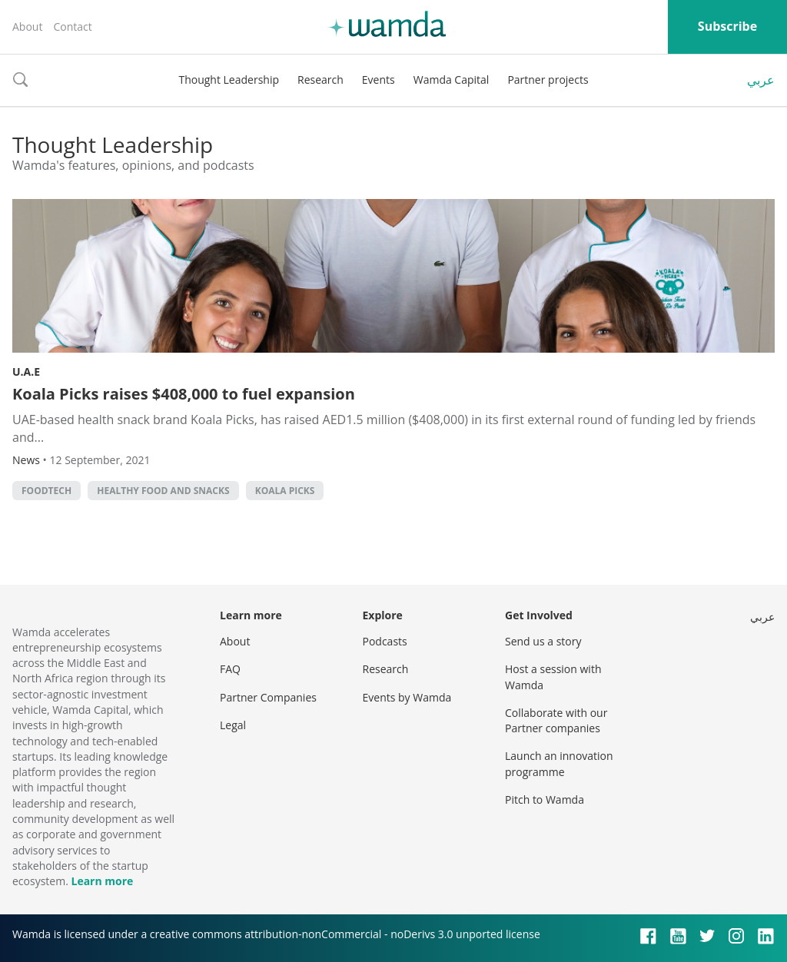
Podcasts (385, 641)
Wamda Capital (451, 79)
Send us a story (543, 641)
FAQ (230, 669)
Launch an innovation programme (559, 763)
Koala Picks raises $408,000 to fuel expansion (183, 393)
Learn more (102, 881)
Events (378, 79)
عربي (761, 80)
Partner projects (547, 79)
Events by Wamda (407, 697)
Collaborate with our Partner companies (556, 720)
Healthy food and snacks (163, 490)
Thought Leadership (228, 79)
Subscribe (727, 26)
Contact (72, 26)
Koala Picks (285, 490)
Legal (233, 725)
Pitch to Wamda (544, 799)
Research (320, 79)
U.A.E (26, 371)
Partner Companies (268, 697)
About (27, 26)
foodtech (46, 490)
